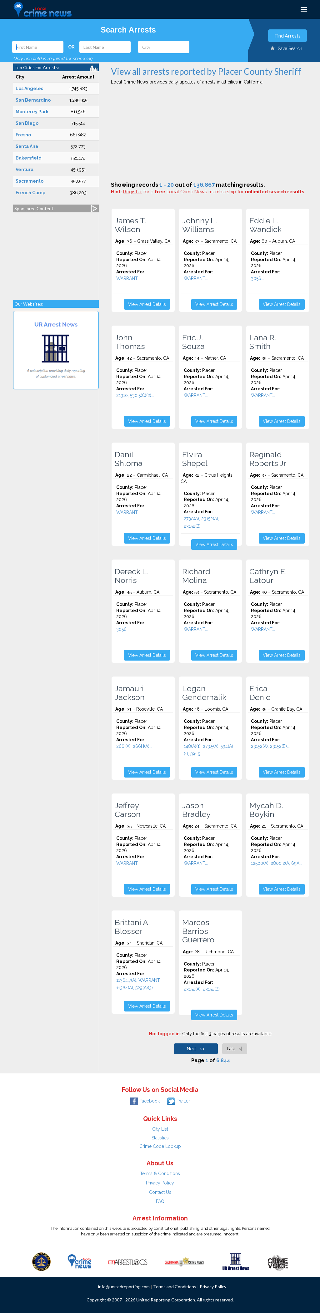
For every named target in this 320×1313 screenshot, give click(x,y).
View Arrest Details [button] (147, 304)
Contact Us (160, 1192)
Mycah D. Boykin (266, 810)
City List (160, 1129)
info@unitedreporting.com (124, 1286)
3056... (257, 278)
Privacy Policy (160, 1182)
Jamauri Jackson (130, 693)
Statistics (160, 1137)
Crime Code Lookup (160, 1146)
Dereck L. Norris (131, 576)
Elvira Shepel (195, 459)
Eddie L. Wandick (265, 225)
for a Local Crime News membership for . (214, 192)
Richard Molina (196, 576)
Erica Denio (260, 693)
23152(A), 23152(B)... (270, 746)
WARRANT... (128, 278)
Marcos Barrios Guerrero (198, 931)
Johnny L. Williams (199, 225)
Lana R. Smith (262, 342)
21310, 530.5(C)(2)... (135, 395)
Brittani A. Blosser (132, 927)
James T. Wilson (130, 225)
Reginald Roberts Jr (267, 459)
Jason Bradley (196, 810)
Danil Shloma (128, 459)
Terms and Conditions (174, 1286)
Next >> (196, 1048)
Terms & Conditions (160, 1173)
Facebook (145, 1100)
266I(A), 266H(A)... (134, 746)
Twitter (178, 1100)
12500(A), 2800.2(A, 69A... (276, 863)
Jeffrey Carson (128, 810)
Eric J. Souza (193, 342)
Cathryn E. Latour (268, 576)
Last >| (234, 1048)
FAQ (160, 1201)
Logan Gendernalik (204, 693)
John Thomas (130, 342)
